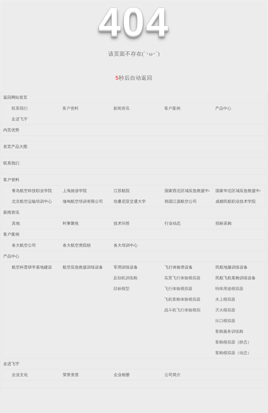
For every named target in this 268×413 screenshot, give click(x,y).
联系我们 (20, 108)
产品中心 (223, 108)
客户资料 (70, 108)
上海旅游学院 (75, 190)
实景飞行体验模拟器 (182, 278)
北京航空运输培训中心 (32, 201)
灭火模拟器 (225, 310)
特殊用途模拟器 (229, 288)
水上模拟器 (225, 299)
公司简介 (173, 374)
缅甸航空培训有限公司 (83, 201)
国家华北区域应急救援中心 (239, 190)
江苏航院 (122, 190)
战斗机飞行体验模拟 (182, 310)
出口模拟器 (225, 320)
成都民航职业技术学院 (235, 201)
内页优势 (11, 130)
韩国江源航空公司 (181, 201)
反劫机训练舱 (125, 278)
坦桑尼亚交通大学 (130, 201)
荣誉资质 (71, 374)
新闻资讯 (121, 108)
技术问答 (122, 223)
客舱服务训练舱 (229, 331)
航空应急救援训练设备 (83, 267)
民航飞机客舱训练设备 (235, 278)
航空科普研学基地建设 (32, 267)
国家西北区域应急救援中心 (189, 190)
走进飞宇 (20, 119)
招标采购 (223, 223)
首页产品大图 (15, 146)
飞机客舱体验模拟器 (182, 299)
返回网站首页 (15, 97)
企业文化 (20, 374)
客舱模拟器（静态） (233, 342)
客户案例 (172, 108)
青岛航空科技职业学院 (32, 190)
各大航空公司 (24, 245)
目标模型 (121, 288)
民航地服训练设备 (231, 267)
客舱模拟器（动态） (233, 352)
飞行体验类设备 (179, 267)
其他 (16, 223)
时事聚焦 (71, 223)
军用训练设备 (126, 267)
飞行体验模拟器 (178, 288)
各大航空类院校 (77, 245)
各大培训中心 (126, 245)
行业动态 (173, 223)
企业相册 (122, 374)
